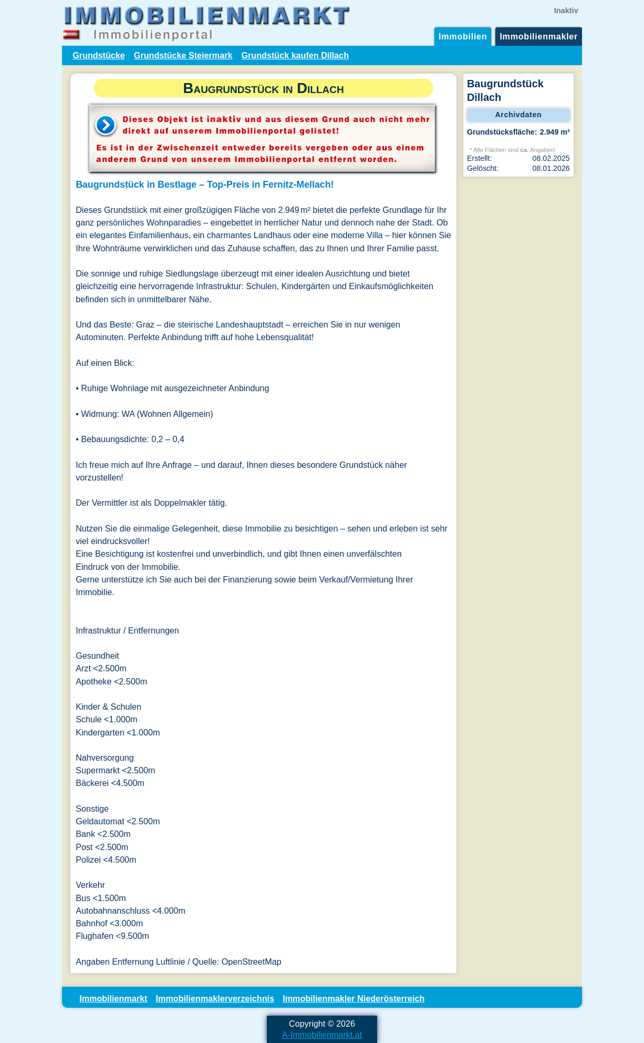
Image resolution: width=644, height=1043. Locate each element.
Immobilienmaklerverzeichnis (215, 998)
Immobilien (463, 36)
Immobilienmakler (539, 36)
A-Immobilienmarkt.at (322, 1034)
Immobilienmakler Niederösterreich (353, 998)
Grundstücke (98, 55)
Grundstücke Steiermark (183, 55)
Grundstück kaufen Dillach (295, 55)
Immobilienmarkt (113, 998)
